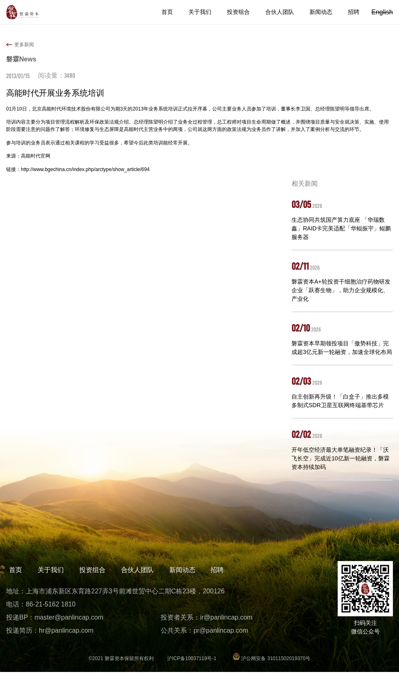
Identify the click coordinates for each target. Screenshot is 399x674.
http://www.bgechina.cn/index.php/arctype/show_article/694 (85, 169)
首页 (167, 12)
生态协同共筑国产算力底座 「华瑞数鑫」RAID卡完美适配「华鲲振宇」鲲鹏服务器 (341, 228)
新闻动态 (320, 12)
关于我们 (199, 12)
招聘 (353, 12)
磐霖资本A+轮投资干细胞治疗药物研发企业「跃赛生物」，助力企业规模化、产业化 (340, 290)
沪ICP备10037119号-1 (191, 660)
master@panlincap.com (68, 619)
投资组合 (238, 12)
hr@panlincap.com (66, 632)
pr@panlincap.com (220, 632)
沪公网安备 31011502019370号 (271, 660)
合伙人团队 (279, 12)
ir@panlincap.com (226, 619)
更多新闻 (24, 44)
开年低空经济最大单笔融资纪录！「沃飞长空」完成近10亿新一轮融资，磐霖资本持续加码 (340, 458)
